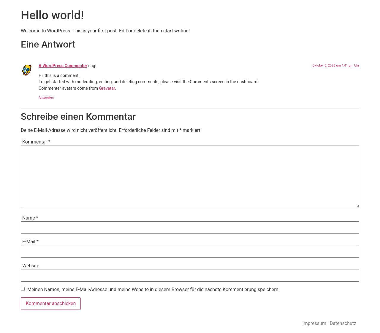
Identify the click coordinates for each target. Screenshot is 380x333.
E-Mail (30, 241)
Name (30, 218)
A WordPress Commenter (63, 65)
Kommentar (36, 142)
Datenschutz (343, 323)
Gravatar (107, 88)
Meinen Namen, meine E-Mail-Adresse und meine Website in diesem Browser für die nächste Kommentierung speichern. (153, 289)
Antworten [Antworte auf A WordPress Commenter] (46, 98)
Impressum (314, 323)
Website (30, 265)
